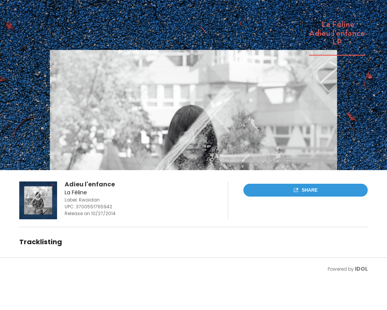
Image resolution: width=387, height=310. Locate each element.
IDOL (361, 269)
